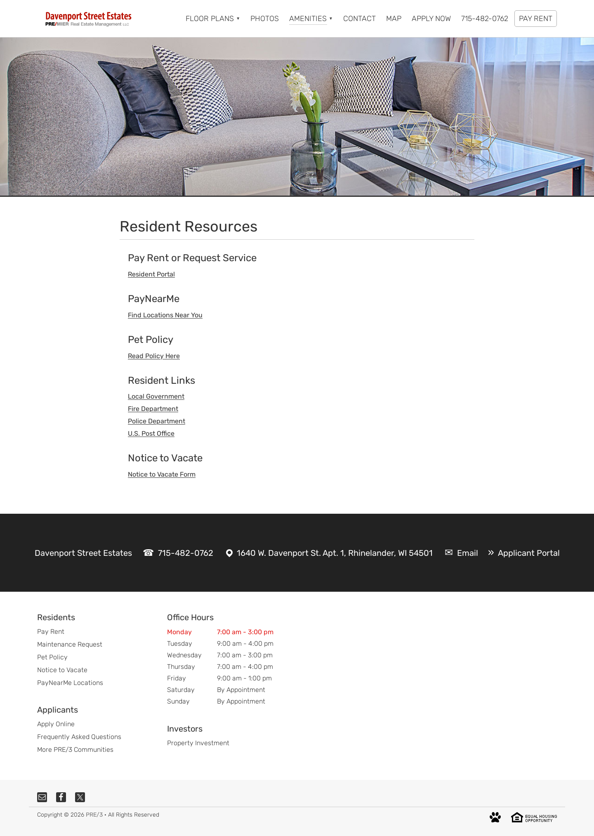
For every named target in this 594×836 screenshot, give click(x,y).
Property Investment (198, 743)
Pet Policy (52, 657)
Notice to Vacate (62, 670)
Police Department (156, 421)
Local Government (156, 396)
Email (467, 553)
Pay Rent (50, 631)
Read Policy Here (154, 356)
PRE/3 (94, 814)
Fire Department (153, 409)
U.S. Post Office (151, 433)
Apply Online (56, 724)
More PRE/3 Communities (75, 749)
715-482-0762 (185, 553)
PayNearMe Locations (70, 683)
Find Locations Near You (165, 315)
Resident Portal (151, 274)
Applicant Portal (529, 553)
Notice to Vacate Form (162, 474)
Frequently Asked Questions (79, 737)
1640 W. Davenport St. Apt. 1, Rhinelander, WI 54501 (335, 553)
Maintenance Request (69, 644)
